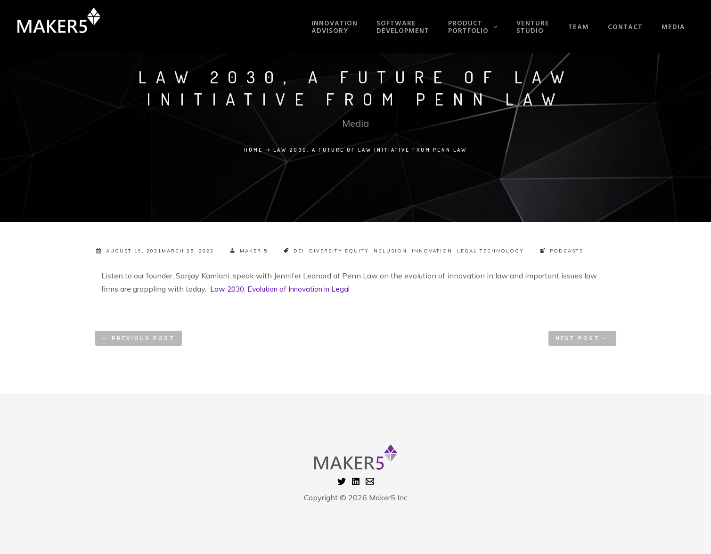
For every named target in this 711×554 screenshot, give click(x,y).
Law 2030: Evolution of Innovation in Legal (285, 288)
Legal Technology (490, 251)
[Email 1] (370, 481)
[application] (517, 26)
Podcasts (566, 251)
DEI (299, 251)
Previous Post (138, 337)
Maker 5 (254, 251)
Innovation (432, 251)
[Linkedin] (355, 481)
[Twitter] (341, 481)
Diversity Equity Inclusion (358, 251)
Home (253, 150)
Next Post (582, 337)
